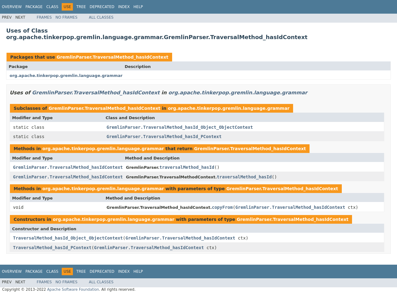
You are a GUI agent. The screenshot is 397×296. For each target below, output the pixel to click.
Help (138, 7)
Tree (81, 7)
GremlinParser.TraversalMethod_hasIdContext (112, 57)
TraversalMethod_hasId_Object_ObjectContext (68, 237)
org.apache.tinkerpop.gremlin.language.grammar (66, 75)
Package (33, 7)
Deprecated (102, 7)
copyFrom (222, 207)
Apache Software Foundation (73, 289)
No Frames (67, 17)
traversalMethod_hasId (186, 167)
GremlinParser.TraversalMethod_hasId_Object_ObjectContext (180, 127)
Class (52, 7)
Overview (12, 7)
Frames (44, 17)
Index (124, 7)
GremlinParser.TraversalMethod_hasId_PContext (164, 136)
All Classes (101, 17)
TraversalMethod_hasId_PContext (52, 247)
